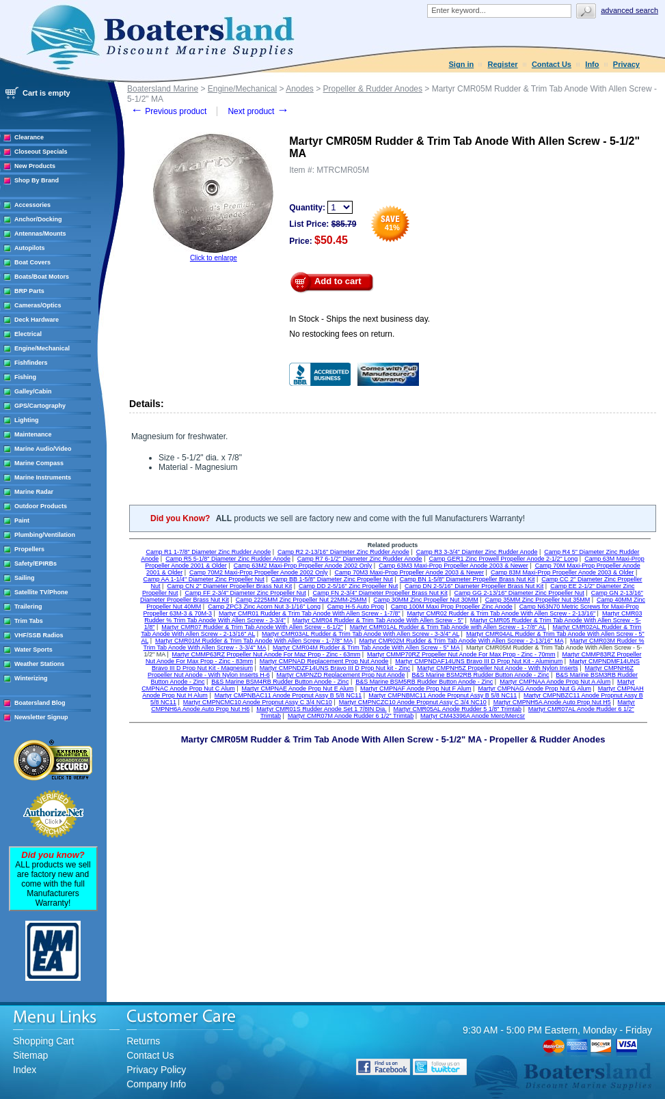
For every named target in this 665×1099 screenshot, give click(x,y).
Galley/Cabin (33, 391)
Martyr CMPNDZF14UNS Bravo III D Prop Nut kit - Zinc (335, 668)
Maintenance (33, 434)
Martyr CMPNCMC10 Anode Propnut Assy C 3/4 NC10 (257, 702)
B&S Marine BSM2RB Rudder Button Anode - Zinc (480, 674)
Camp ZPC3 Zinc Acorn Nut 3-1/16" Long (264, 606)
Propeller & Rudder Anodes (372, 89)
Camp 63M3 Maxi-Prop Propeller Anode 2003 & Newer (453, 565)
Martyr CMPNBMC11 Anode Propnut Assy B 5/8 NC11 (442, 695)
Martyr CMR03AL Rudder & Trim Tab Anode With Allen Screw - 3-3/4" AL (360, 633)
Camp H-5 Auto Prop (355, 606)
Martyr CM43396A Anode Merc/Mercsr (472, 715)
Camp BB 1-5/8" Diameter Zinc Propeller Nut (332, 579)
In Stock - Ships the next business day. (359, 319)
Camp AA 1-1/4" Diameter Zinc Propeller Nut (203, 579)
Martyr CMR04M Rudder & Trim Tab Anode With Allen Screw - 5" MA (366, 647)
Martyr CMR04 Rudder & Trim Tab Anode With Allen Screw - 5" (378, 620)
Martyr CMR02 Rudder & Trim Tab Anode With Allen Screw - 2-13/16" (501, 613)
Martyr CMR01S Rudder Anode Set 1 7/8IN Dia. (321, 709)
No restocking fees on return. (341, 334)
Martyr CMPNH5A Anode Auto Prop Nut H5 (552, 702)
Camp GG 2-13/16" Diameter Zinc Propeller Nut (519, 592)
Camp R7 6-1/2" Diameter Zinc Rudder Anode (359, 558)
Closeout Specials (41, 151)
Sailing (24, 577)
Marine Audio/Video (43, 448)
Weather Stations (39, 663)
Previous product (168, 111)
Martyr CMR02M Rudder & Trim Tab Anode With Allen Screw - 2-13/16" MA (461, 640)
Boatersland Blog (40, 702)
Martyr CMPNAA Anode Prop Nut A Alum (555, 681)
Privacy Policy (156, 1069)
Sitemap (30, 1055)
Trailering (28, 606)
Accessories (32, 204)
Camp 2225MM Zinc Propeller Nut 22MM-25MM (301, 599)
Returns (143, 1040)
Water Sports (33, 649)
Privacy (626, 64)
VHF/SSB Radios (39, 635)
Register (503, 64)
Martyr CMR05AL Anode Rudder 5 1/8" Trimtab (457, 709)
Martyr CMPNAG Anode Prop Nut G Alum (534, 688)
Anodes (300, 89)
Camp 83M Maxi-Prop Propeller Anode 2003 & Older (562, 572)
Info (592, 64)
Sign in (461, 64)
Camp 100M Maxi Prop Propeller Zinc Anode (452, 606)
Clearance (29, 137)
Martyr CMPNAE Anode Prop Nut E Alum (298, 688)
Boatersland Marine (162, 89)
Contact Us (551, 64)
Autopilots (29, 248)
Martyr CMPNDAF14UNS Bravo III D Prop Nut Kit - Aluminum (478, 661)
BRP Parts (29, 291)
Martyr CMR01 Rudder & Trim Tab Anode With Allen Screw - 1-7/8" (310, 613)
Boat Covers (32, 262)
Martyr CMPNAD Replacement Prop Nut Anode (324, 661)
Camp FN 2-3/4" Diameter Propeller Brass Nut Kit (380, 592)
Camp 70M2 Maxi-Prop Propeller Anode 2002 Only (258, 572)
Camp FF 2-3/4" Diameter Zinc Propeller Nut (245, 592)
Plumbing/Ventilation (44, 534)
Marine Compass (39, 463)
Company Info (156, 1084)
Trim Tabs (28, 620)
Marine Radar (33, 491)
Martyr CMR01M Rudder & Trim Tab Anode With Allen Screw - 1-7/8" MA (254, 640)
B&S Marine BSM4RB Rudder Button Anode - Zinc (280, 681)
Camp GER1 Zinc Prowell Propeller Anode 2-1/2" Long (503, 558)
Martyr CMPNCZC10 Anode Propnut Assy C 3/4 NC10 (413, 702)
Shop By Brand (36, 180)
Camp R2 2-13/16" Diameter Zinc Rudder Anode (343, 551)
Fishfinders (31, 362)
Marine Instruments (42, 477)
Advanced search (629, 10)
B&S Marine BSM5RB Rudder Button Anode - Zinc (424, 681)
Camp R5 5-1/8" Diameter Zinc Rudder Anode (227, 558)
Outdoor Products (40, 506)
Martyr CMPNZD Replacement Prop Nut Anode (340, 674)
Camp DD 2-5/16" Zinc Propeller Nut (348, 586)
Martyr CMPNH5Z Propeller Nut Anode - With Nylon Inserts (497, 668)
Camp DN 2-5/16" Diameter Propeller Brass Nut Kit (474, 586)
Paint (21, 520)
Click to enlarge (213, 258)
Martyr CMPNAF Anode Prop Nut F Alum (416, 688)
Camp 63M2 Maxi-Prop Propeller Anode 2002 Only (303, 565)
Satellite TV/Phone (41, 592)
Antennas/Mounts (40, 233)
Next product (258, 111)
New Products (34, 166)
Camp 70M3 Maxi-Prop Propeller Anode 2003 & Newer (409, 572)
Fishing (25, 377)
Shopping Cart (43, 1040)
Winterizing (30, 678)
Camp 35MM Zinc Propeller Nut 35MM (538, 599)
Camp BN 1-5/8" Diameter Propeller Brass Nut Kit (467, 579)
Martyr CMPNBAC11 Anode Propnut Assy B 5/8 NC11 (288, 695)
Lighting (26, 420)
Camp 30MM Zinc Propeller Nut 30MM (425, 599)
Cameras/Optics (38, 305)
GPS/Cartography (40, 405)
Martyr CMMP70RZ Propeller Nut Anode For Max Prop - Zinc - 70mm (461, 654)
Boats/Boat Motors (41, 276)
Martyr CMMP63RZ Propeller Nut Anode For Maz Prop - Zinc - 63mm (266, 654)
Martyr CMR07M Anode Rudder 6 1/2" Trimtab (350, 715)
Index (24, 1069)
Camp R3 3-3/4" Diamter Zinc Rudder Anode (477, 551)
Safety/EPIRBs (35, 563)
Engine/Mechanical (42, 348)
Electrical (28, 334)
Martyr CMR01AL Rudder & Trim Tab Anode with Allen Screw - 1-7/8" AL (448, 627)
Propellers (29, 549)
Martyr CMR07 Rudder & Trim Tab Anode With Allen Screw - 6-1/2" (252, 627)
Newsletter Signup (41, 717)
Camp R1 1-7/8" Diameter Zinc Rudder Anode (208, 551)
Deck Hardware (36, 319)
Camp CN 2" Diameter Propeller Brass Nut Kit (229, 586)
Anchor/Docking (38, 219)
